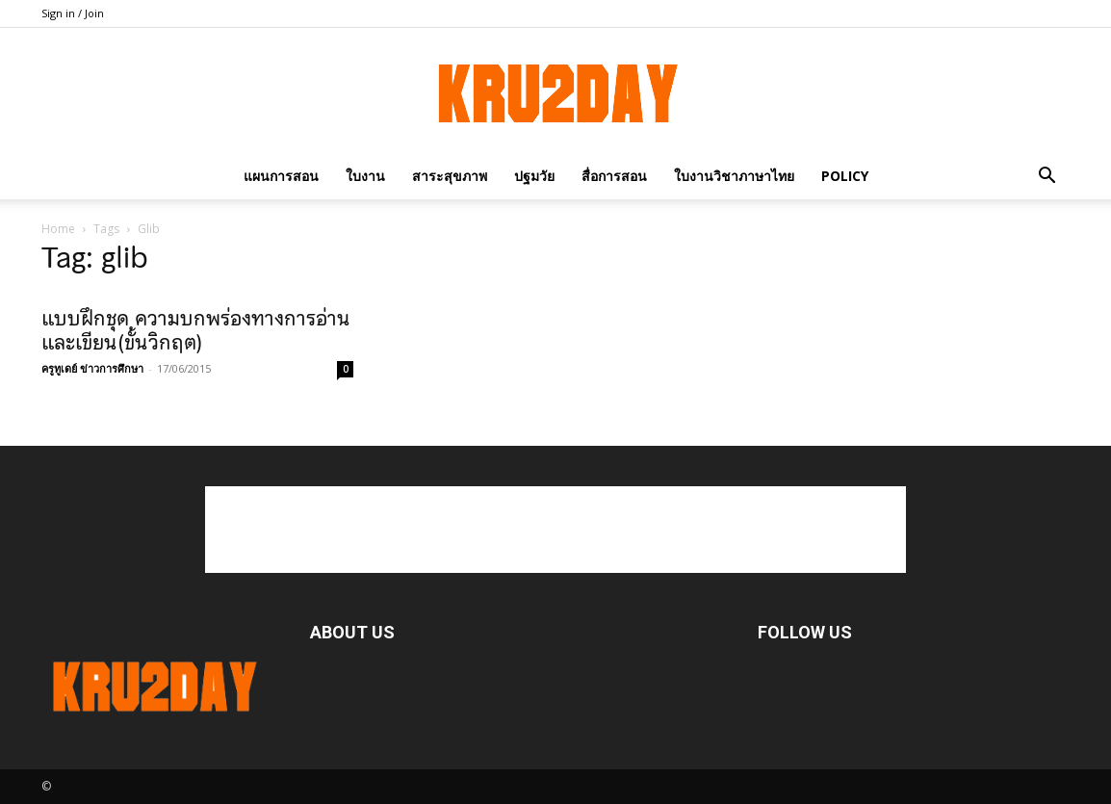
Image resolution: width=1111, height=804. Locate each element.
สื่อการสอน (614, 176)
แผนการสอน (281, 176)
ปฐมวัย (534, 176)
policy (844, 176)
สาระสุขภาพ (449, 176)
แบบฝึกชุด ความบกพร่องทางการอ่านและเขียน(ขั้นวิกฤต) (195, 330)
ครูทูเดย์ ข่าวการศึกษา (92, 368)
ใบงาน (365, 176)
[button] (1046, 176)
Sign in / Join (72, 13)
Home (58, 228)
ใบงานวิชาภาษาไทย (734, 176)
